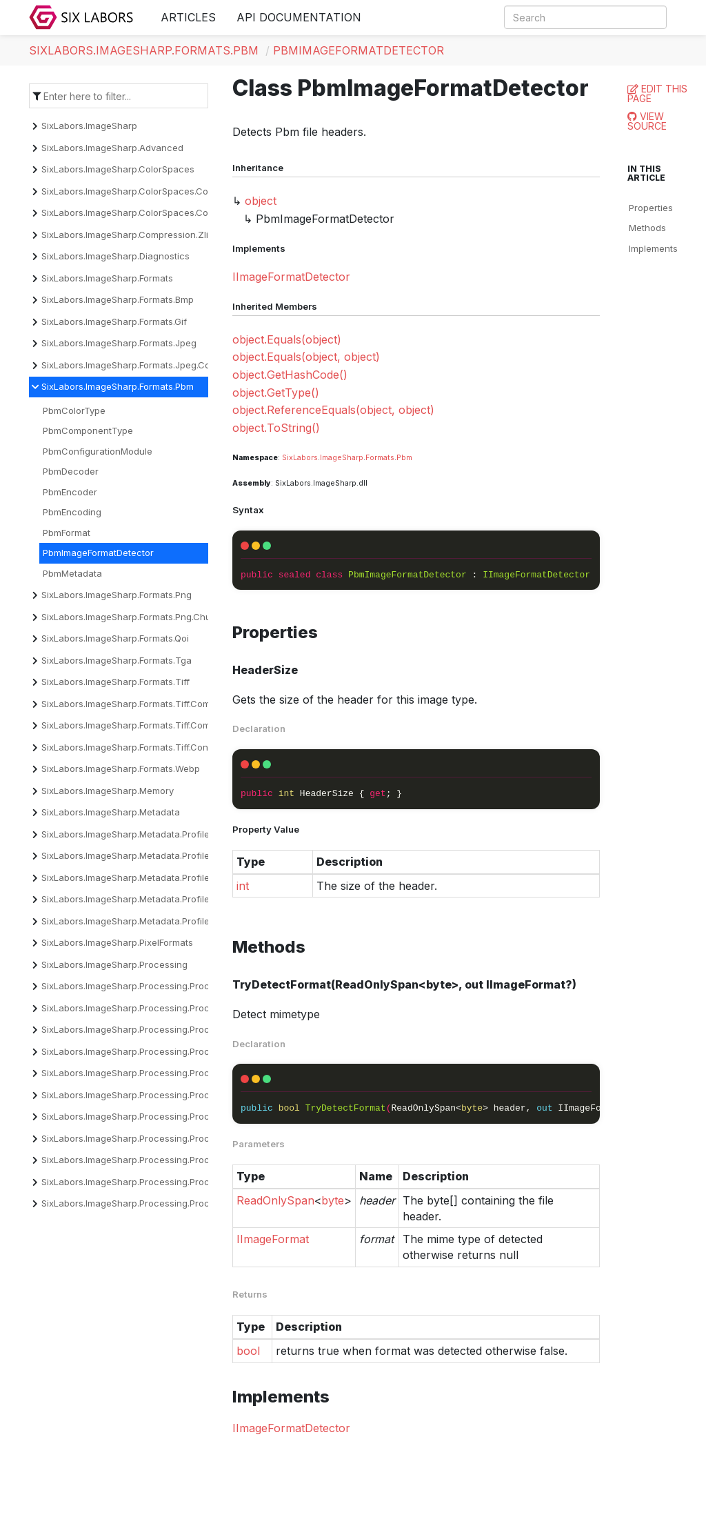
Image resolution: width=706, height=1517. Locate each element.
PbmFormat (66, 532)
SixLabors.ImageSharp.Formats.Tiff (115, 681)
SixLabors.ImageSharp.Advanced (112, 147)
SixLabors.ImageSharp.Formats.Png (116, 594)
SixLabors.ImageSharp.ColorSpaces (117, 169)
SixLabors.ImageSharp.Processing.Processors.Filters (153, 1116)
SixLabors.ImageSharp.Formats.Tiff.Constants (137, 747)
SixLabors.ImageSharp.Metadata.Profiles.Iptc (136, 898)
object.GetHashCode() (289, 374)
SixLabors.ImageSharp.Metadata (110, 811)
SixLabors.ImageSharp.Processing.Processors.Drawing (158, 1072)
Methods (647, 227)
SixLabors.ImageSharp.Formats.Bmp (117, 299)
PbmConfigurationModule (97, 451)
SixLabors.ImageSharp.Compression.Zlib (127, 234)
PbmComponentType (88, 430)
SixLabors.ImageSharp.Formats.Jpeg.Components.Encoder (166, 364)
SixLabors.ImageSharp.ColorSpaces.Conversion (143, 212)
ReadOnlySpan (275, 1200)
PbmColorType (74, 410)
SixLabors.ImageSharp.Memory (107, 790)
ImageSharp (341, 457)
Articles (188, 17)
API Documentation (298, 17)
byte (332, 1200)
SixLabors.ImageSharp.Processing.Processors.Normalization (170, 1138)
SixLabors (300, 457)
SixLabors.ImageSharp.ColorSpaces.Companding (146, 191)
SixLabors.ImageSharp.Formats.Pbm (144, 50)
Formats (379, 457)
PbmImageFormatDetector (358, 50)
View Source (647, 121)
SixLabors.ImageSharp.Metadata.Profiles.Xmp (138, 920)
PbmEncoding (72, 511)
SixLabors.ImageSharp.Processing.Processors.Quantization (167, 1181)
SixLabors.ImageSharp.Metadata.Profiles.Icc (135, 877)
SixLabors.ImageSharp (89, 125)
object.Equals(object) (286, 339)
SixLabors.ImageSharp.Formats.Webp (120, 768)
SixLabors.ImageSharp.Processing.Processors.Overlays (159, 1159)
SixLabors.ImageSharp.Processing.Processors (140, 985)
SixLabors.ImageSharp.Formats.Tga (116, 660)
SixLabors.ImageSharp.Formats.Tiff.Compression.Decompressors (179, 725)
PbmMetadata (72, 573)
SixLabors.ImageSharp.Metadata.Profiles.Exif (136, 855)
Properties (651, 207)
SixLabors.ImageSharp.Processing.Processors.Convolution (166, 1029)
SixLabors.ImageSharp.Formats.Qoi (115, 638)
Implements (653, 248)
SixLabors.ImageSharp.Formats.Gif (114, 321)
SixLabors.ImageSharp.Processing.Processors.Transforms (165, 1203)
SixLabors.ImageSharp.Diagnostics (115, 255)
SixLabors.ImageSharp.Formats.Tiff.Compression (144, 703)
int (242, 886)
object (260, 201)
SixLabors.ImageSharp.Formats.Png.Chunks (133, 616)
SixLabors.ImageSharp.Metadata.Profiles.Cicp (138, 834)
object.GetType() (275, 392)
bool (248, 1351)
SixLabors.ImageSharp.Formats (107, 278)
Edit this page (657, 93)
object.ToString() (276, 428)
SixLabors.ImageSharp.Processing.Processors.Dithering (160, 1051)
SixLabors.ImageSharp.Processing (114, 964)
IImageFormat (272, 1239)
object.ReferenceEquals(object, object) (333, 410)
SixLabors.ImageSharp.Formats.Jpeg (118, 342)
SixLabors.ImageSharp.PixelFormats (117, 942)
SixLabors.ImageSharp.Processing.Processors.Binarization (166, 1007)
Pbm (404, 457)
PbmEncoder (70, 491)
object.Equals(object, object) (306, 357)
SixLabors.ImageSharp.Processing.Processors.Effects (155, 1094)
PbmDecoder (71, 471)
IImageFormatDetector (291, 277)
